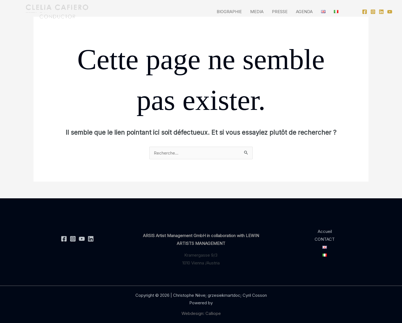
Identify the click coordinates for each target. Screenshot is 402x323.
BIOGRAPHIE (229, 11)
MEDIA (257, 11)
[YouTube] (389, 11)
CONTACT (325, 239)
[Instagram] (372, 11)
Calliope (213, 313)
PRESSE (280, 11)
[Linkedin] (381, 11)
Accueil (325, 231)
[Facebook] (364, 11)
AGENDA (304, 11)
